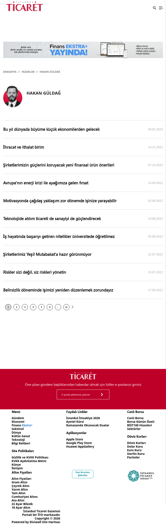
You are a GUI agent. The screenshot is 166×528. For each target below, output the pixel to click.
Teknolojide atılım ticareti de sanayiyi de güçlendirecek (52, 218)
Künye (16, 464)
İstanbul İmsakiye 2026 (83, 418)
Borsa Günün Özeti (140, 421)
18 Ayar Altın (21, 507)
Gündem (18, 418)
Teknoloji (18, 439)
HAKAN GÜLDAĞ (50, 72)
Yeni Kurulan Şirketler (83, 474)
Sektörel (18, 429)
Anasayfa (10, 72)
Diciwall (35, 522)
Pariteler (133, 457)
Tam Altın (19, 493)
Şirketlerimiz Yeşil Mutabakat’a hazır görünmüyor (47, 254)
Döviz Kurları (136, 443)
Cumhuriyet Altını (25, 496)
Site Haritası (51, 522)
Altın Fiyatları (22, 478)
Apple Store (74, 439)
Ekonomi (18, 421)
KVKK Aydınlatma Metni (29, 461)
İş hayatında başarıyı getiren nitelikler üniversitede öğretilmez (59, 236)
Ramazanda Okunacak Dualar (88, 425)
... (58, 307)
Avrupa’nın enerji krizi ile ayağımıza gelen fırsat (45, 182)
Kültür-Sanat (21, 436)
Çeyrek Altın (21, 486)
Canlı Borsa (135, 418)
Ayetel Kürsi (75, 421)
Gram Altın (20, 482)
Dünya (16, 432)
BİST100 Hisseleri (139, 425)
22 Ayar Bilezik (22, 504)
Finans (22, 425)
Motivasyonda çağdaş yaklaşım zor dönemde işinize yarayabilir (60, 200)
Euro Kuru (134, 450)
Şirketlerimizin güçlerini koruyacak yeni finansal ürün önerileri (58, 165)
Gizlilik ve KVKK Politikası (30, 457)
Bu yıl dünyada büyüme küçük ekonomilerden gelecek (51, 129)
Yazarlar (28, 72)
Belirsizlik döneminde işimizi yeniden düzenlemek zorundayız (58, 290)
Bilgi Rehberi (21, 443)
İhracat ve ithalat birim (23, 147)
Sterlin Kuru (135, 453)
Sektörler (133, 429)
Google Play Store (79, 443)
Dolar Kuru (135, 446)
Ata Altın (18, 500)
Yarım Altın (20, 489)
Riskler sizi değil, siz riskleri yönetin (34, 272)
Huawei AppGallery (80, 446)
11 (66, 307)
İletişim (17, 468)
